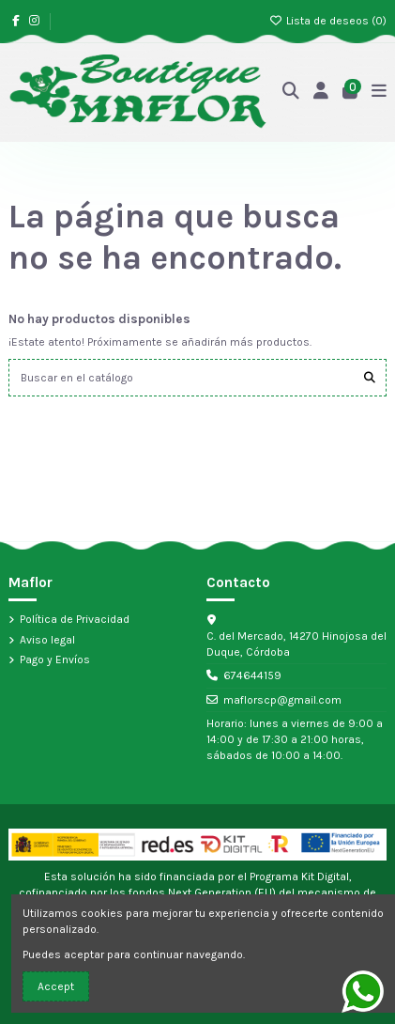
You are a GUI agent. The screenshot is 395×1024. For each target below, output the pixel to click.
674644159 (252, 675)
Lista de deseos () (328, 20)
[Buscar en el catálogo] (370, 377)
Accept (56, 986)
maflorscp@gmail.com (282, 699)
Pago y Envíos (55, 659)
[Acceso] (321, 92)
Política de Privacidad (74, 619)
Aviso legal (47, 639)
